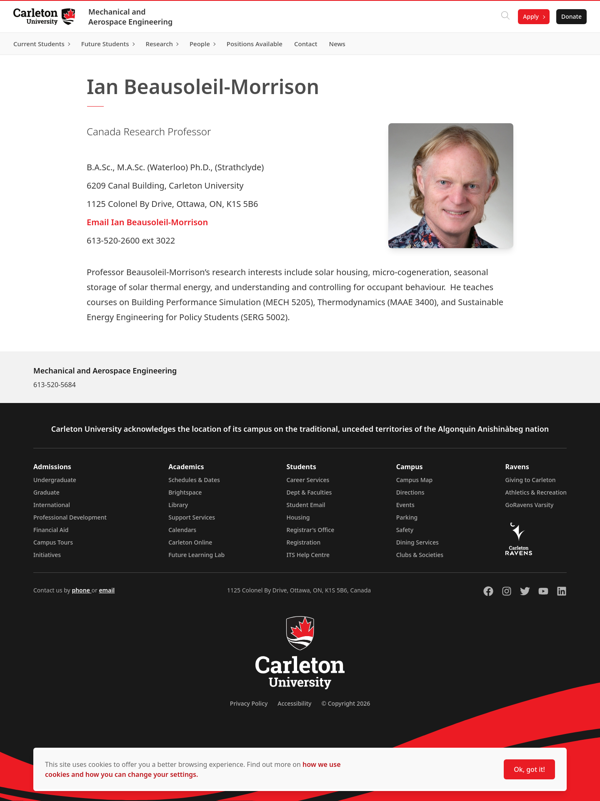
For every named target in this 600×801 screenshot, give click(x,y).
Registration (304, 542)
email (107, 590)
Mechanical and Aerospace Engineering (130, 17)
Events (405, 505)
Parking (407, 517)
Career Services (308, 480)
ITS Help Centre (308, 555)
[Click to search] (505, 16)
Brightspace (185, 492)
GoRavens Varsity (529, 505)
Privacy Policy (249, 703)
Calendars (182, 530)
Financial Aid (50, 530)
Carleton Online (190, 542)
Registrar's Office (311, 530)
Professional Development (70, 517)
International (51, 505)
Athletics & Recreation (536, 492)
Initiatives (47, 555)
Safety (405, 530)
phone (81, 590)
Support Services (191, 517)
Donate (571, 16)
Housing (298, 517)
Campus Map (414, 480)
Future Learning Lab (196, 555)
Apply (531, 16)
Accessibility (294, 703)
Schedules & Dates (194, 480)
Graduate (46, 492)
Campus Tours (53, 542)
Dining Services (417, 542)
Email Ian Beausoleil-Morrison (147, 222)
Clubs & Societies (419, 555)
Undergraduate (54, 480)
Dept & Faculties (309, 492)
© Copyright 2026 (345, 703)
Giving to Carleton (530, 480)
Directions (410, 492)
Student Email (306, 505)
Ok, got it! (529, 769)
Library (178, 505)
